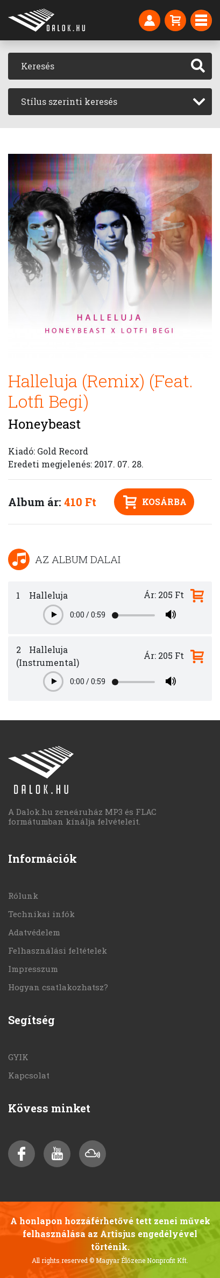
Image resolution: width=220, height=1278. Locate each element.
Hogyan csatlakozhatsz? (58, 987)
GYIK (18, 1057)
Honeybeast (44, 423)
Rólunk (23, 895)
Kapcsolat (28, 1075)
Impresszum (33, 968)
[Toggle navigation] (201, 20)
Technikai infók (41, 913)
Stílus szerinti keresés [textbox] (69, 101)
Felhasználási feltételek (57, 950)
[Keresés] (96, 66)
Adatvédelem (34, 932)
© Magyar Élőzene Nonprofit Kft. (138, 1260)
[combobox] (110, 101)
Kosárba (155, 502)
